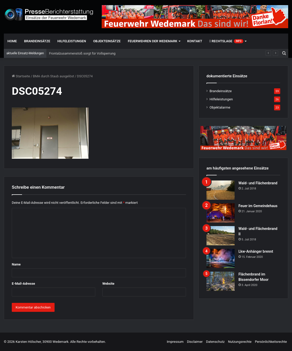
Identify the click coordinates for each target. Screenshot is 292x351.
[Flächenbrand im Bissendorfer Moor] (220, 281)
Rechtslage (226, 41)
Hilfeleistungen (71, 41)
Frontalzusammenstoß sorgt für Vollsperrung (82, 53)
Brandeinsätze (37, 41)
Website (108, 283)
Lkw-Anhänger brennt (255, 251)
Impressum (175, 342)
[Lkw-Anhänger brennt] (220, 258)
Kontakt (194, 41)
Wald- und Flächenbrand (257, 183)
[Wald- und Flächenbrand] (220, 190)
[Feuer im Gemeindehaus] (220, 212)
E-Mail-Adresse (23, 283)
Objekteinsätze (107, 41)
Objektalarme (220, 107)
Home (12, 41)
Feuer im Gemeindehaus (257, 206)
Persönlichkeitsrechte (271, 342)
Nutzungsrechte (240, 342)
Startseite (21, 76)
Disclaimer (195, 342)
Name (16, 264)
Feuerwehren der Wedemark (152, 41)
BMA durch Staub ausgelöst (53, 76)
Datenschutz (215, 342)
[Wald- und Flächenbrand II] (220, 235)
